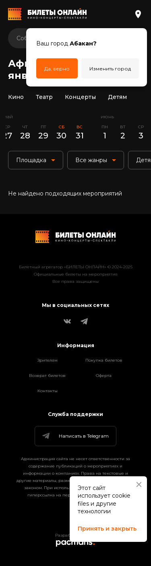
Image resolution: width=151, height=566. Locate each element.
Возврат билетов (47, 375)
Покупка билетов (103, 360)
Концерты (80, 97)
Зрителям (47, 360)
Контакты (47, 390)
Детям (117, 97)
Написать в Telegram (75, 436)
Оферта (104, 375)
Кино (16, 97)
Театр (44, 97)
